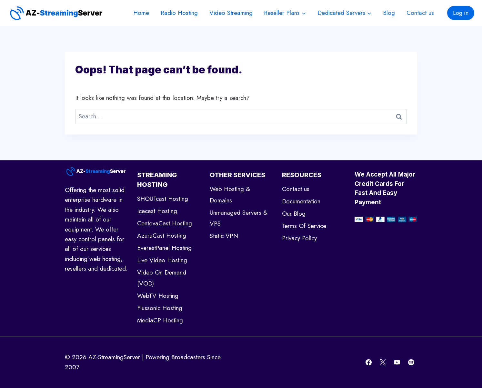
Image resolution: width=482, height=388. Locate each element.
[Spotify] (411, 362)
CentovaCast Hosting (164, 223)
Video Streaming (231, 12)
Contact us (420, 12)
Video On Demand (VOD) (161, 278)
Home (141, 12)
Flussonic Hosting (159, 308)
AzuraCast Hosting (161, 235)
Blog (389, 12)
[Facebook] (369, 362)
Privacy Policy (299, 238)
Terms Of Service (304, 225)
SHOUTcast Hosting (162, 198)
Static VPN (224, 236)
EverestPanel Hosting (164, 247)
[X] (383, 362)
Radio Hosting (179, 12)
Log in (460, 13)
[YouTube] (397, 362)
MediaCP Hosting (160, 320)
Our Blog (294, 213)
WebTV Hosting (157, 295)
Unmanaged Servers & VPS (238, 218)
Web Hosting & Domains (230, 194)
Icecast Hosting (157, 211)
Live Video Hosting (162, 260)
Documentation (301, 201)
